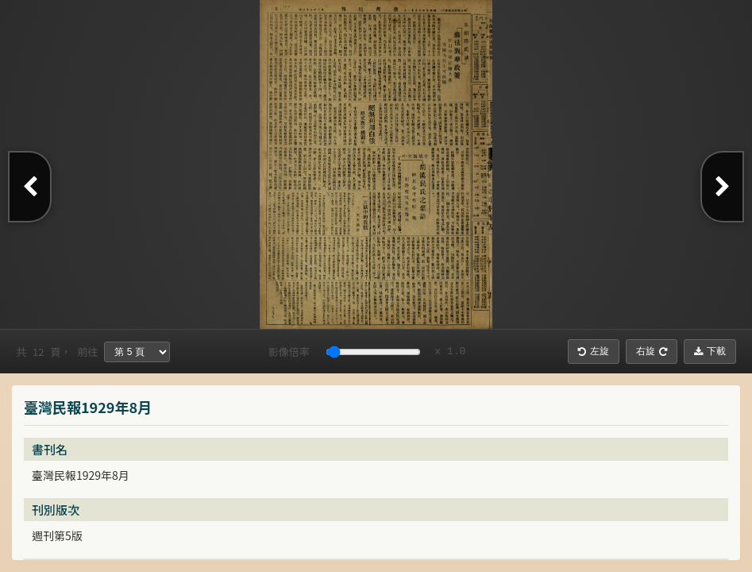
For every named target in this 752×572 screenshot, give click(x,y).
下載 (710, 351)
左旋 (593, 351)
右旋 (651, 351)
